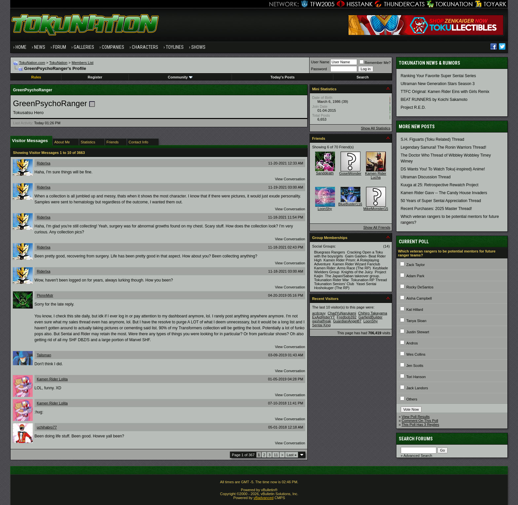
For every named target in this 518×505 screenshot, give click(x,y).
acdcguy (319, 313)
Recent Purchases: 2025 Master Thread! (436, 208)
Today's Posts (282, 77)
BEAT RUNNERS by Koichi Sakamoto (434, 99)
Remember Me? (375, 63)
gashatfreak (321, 321)
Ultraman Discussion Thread (426, 177)
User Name (320, 62)
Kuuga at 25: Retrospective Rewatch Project (439, 185)
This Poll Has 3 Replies (420, 425)
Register (95, 77)
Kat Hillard (414, 310)
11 (276, 455)
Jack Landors (417, 388)
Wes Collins (416, 354)
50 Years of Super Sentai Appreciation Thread (441, 200)
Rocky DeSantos (419, 287)
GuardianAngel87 (347, 321)
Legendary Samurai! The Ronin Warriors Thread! (443, 147)
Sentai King (321, 325)
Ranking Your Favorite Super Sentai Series (438, 76)
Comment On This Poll (420, 421)
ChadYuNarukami (342, 313)
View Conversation (290, 179)
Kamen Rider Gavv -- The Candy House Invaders (444, 193)
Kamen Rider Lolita (52, 379)
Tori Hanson (416, 377)
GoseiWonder (350, 173)
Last (292, 455)
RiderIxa (43, 163)
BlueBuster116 (350, 204)
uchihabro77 (47, 427)
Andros (412, 343)
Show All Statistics (375, 128)
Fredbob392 (346, 317)
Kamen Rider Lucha (375, 175)
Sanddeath (325, 173)
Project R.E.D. (413, 107)
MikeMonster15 (375, 209)
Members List (82, 63)
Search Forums (416, 438)
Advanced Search (417, 456)
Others (411, 399)
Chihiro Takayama (372, 313)
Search (362, 77)
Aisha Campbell (419, 298)
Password (319, 69)
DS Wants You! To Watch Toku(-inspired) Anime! (443, 169)
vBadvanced (263, 498)
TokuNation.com (32, 63)
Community (180, 77)
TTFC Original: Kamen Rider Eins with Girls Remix (445, 91)
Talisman (44, 355)
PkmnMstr (45, 295)
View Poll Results (416, 417)
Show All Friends (376, 227)
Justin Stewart (417, 332)
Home (21, 47)
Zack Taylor (415, 265)
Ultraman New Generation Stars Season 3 (438, 83)
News (39, 47)
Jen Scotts (414, 366)
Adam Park (415, 276)
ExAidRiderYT (323, 317)
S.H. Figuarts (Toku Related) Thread (432, 139)
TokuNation (58, 63)
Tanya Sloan (416, 321)
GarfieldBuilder (370, 317)
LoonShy (324, 209)
